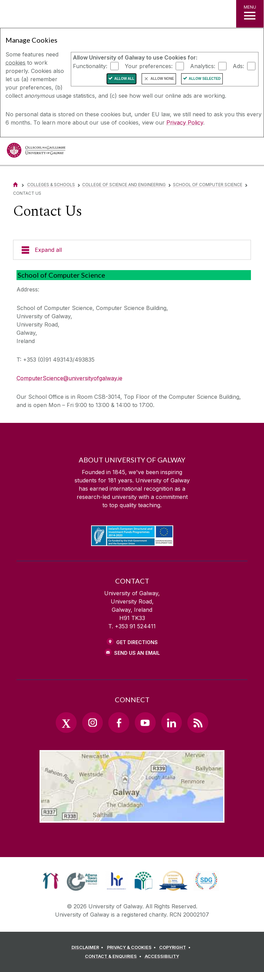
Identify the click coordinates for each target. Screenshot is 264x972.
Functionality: (90, 65)
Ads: (238, 65)
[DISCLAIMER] (89, 947)
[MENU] (250, 14)
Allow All (124, 79)
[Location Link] (132, 817)
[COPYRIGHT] (175, 947)
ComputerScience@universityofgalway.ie (69, 378)
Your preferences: (149, 65)
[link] (50, 880)
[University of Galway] (36, 152)
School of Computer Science (207, 184)
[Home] (15, 184)
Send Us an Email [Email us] (137, 653)
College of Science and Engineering (124, 184)
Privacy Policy (184, 122)
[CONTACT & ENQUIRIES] (114, 956)
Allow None (162, 79)
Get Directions (137, 642)
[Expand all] (131, 249)
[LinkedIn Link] (171, 722)
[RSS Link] (197, 722)
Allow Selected (205, 79)
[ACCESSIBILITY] (162, 956)
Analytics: (202, 65)
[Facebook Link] (118, 722)
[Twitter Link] (66, 722)
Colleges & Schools (51, 184)
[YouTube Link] (145, 722)
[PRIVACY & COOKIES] (132, 947)
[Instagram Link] (92, 722)
